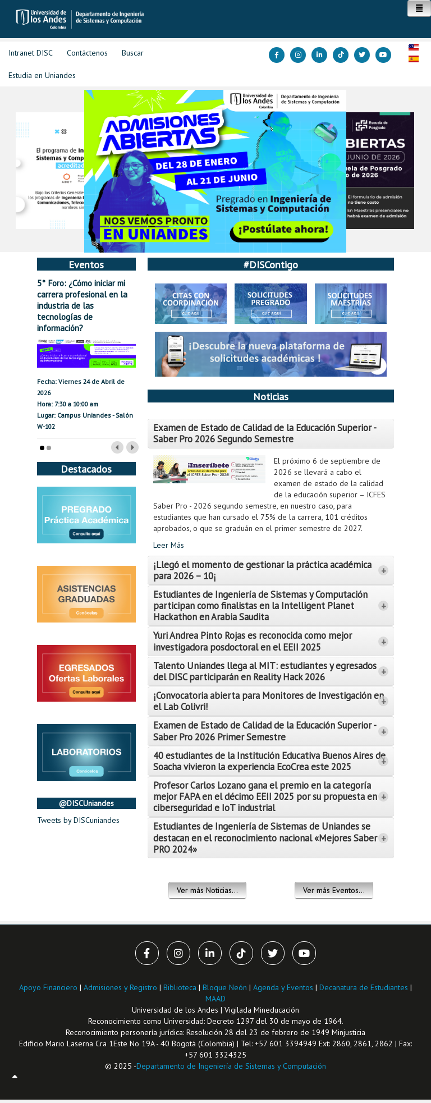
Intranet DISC (30, 53)
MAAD (215, 999)
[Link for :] (215, 171)
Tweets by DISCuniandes (78, 820)
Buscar (133, 53)
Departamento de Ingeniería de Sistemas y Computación (231, 1066)
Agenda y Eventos (283, 987)
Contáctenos (87, 53)
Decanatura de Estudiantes (363, 987)
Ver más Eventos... (334, 890)
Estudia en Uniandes (42, 75)
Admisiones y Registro (120, 987)
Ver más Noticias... (207, 890)
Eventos (86, 264)
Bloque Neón (226, 987)
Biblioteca (179, 987)
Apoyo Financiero (48, 987)
